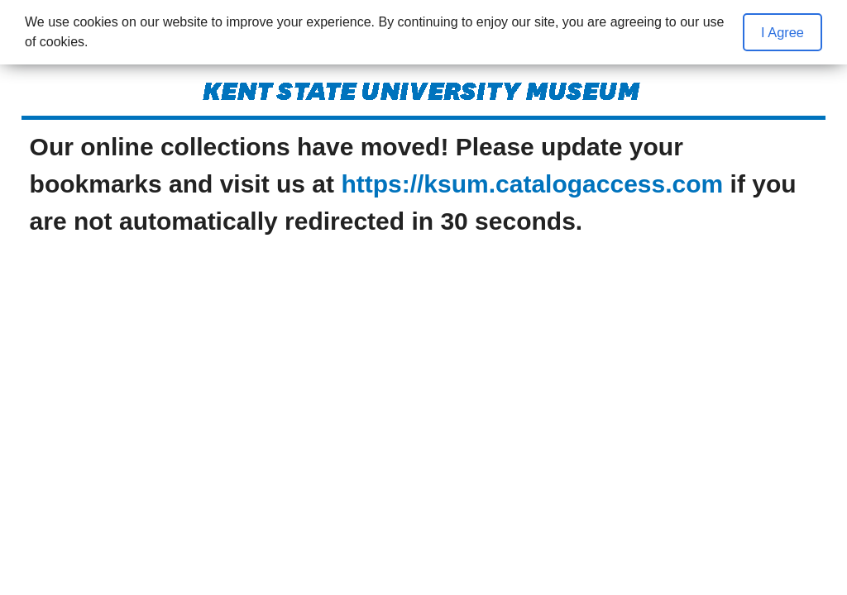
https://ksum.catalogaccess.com (532, 184)
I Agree (782, 32)
